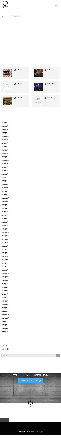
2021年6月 (5, 258)
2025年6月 (5, 130)
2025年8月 (5, 122)
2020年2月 (5, 311)
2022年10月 (5, 201)
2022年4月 (5, 222)
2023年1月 (5, 190)
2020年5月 (5, 300)
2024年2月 (5, 154)
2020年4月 (5, 304)
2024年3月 (5, 151)
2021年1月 (5, 275)
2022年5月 (5, 218)
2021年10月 (5, 243)
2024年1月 (5, 158)
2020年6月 (5, 297)
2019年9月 (5, 329)
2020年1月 (5, 314)
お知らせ (4, 353)
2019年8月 (5, 332)
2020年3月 (5, 307)
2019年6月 (5, 339)
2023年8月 (5, 169)
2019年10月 (5, 325)
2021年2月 (5, 272)
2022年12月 (5, 194)
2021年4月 (5, 265)
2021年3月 (5, 268)
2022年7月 (5, 211)
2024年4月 (5, 147)
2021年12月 (5, 236)
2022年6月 (5, 215)
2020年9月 (5, 286)
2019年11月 (5, 322)
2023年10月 (5, 161)
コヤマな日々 (6, 357)
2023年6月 (5, 176)
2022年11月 (5, 197)
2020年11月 (5, 279)
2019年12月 (5, 318)
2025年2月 (5, 133)
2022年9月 (5, 204)
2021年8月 (5, 250)
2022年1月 (5, 233)
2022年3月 (5, 226)
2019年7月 (5, 336)
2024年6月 (5, 144)
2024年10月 (5, 137)
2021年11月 (5, 240)
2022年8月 (5, 208)
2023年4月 (5, 183)
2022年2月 (5, 229)
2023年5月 (5, 179)
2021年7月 (5, 254)
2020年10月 (5, 282)
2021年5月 (5, 261)
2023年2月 (5, 186)
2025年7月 (5, 126)
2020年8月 (5, 290)
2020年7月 (5, 293)
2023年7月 (5, 172)
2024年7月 (5, 140)
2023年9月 (5, 165)
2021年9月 (5, 247)
